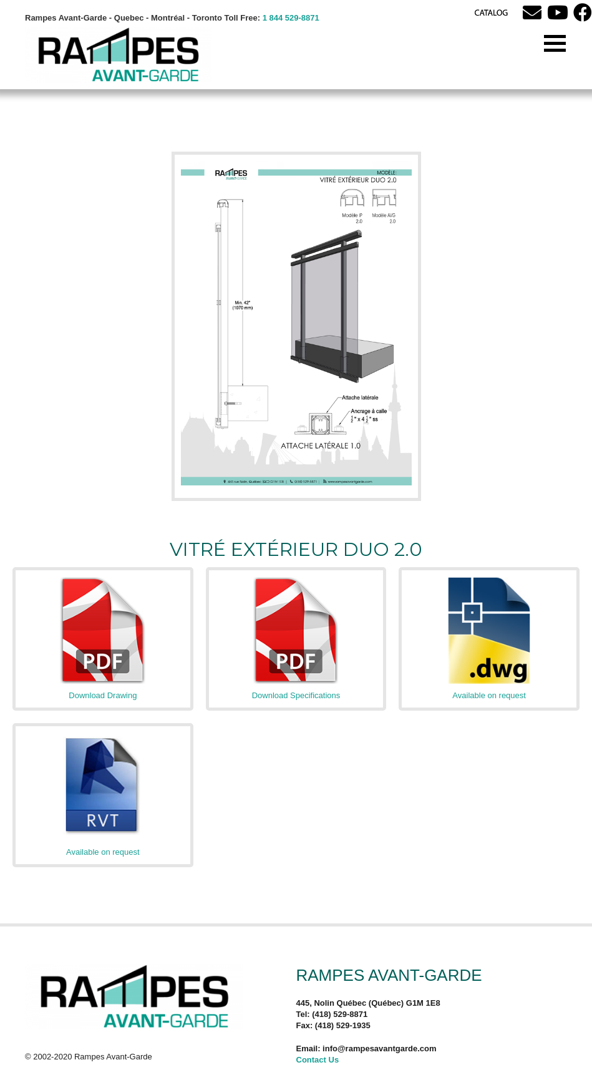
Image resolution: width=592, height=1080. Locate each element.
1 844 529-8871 (291, 17)
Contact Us (317, 1059)
